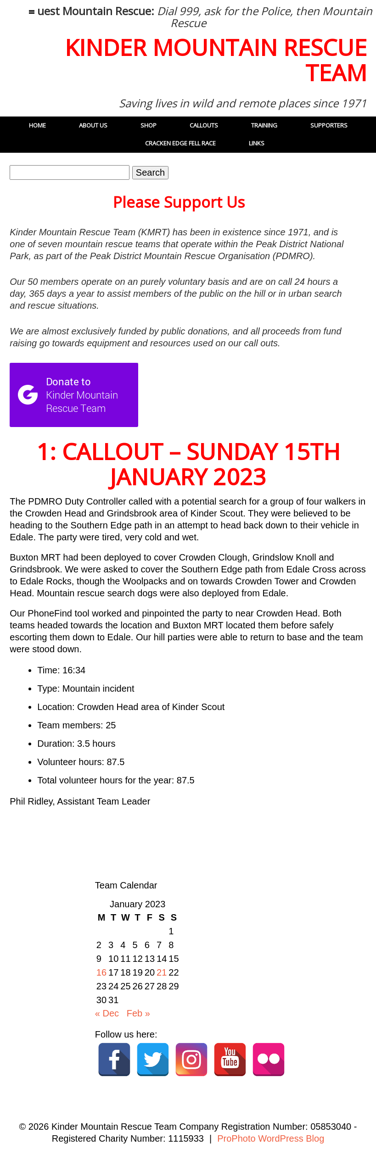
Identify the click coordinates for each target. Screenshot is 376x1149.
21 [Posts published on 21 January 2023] (162, 972)
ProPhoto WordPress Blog (270, 1138)
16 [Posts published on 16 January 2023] (101, 972)
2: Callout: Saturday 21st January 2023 (294, 846)
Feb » (138, 1013)
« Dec (107, 1013)
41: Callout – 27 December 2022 (70, 846)
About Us (93, 125)
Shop (148, 125)
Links (256, 143)
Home (37, 125)
